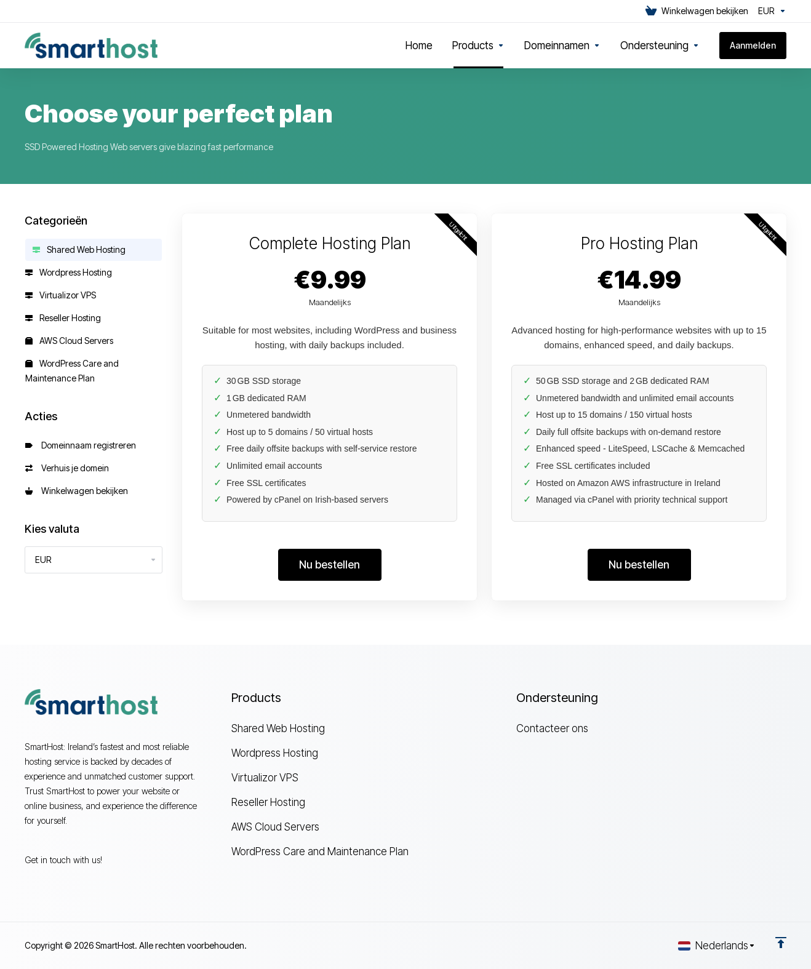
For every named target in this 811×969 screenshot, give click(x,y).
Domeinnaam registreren (80, 445)
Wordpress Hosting (68, 272)
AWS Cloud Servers (69, 340)
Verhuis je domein (67, 468)
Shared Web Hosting (79, 249)
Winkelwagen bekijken (76, 490)
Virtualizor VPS (60, 295)
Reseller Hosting (63, 318)
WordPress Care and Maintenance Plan (72, 370)
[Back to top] (780, 942)
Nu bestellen (329, 565)
